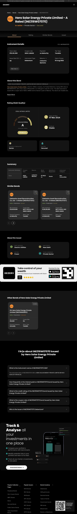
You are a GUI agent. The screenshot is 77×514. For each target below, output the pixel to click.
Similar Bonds (47, 35)
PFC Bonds (27, 508)
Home (9, 12)
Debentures (43, 488)
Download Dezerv (17, 467)
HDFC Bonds (27, 501)
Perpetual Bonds (12, 490)
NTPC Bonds (27, 511)
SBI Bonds (27, 495)
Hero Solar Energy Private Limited (28, 12)
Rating (31, 35)
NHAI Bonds (27, 488)
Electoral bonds (44, 495)
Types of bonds (44, 498)
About (14, 35)
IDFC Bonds (27, 498)
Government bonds (45, 501)
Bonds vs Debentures (46, 511)
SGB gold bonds (45, 491)
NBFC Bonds (11, 497)
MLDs (9, 500)
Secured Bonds (12, 503)
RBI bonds (43, 505)
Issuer (64, 35)
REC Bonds (27, 491)
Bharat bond (43, 508)
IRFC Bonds (27, 505)
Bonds (14, 12)
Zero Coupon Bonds (13, 493)
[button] (14, 485)
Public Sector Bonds (13, 507)
